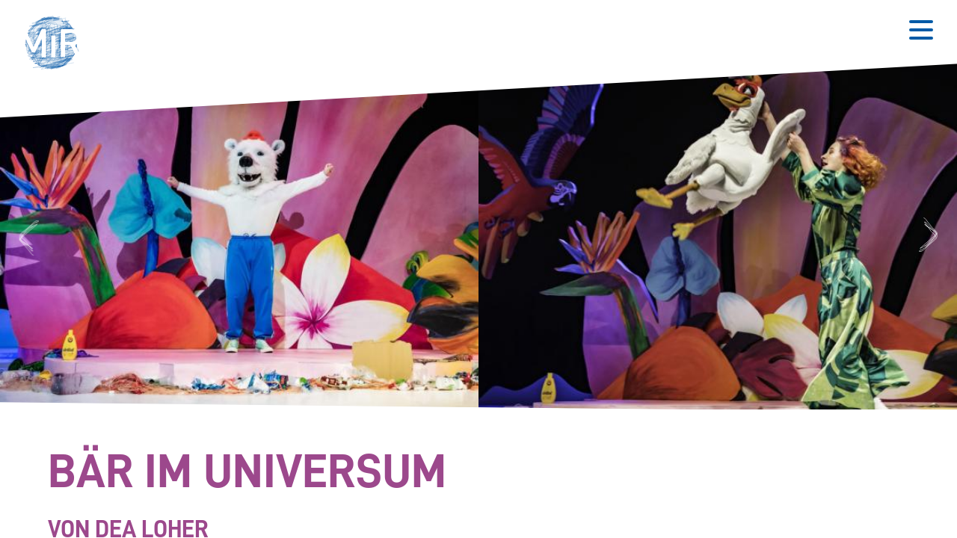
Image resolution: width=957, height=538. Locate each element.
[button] (56, 44)
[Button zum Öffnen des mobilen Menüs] (921, 30)
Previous (26, 236)
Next (930, 236)
